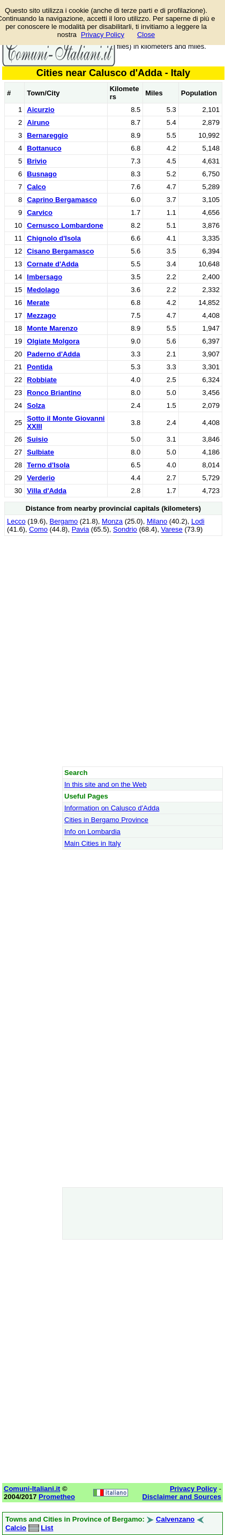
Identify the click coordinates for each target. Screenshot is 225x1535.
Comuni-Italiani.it (32, 1489)
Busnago (42, 174)
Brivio (37, 161)
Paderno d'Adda (53, 354)
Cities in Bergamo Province (106, 820)
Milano (157, 521)
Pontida (39, 367)
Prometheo (57, 1497)
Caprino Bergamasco (62, 200)
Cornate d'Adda (52, 264)
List (47, 1528)
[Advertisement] (112, 651)
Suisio (37, 439)
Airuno (38, 122)
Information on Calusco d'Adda (111, 808)
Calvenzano (175, 1519)
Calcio (15, 1528)
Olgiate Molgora (53, 341)
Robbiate (42, 380)
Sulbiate (40, 452)
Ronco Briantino (54, 393)
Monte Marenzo (52, 328)
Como (38, 529)
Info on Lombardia (92, 832)
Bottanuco (44, 148)
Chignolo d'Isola (54, 238)
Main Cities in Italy (92, 843)
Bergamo (64, 521)
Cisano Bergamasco (60, 251)
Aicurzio (40, 110)
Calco (36, 187)
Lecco (16, 521)
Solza (36, 405)
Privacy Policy (102, 35)
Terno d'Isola (48, 465)
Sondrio (125, 529)
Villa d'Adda (46, 491)
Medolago (43, 290)
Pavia (80, 529)
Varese (172, 529)
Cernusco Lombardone (65, 225)
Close (146, 35)
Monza (112, 521)
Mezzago (41, 315)
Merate (38, 303)
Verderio (41, 478)
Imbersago (44, 277)
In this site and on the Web (105, 784)
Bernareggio (47, 135)
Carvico (39, 212)
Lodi (198, 521)
